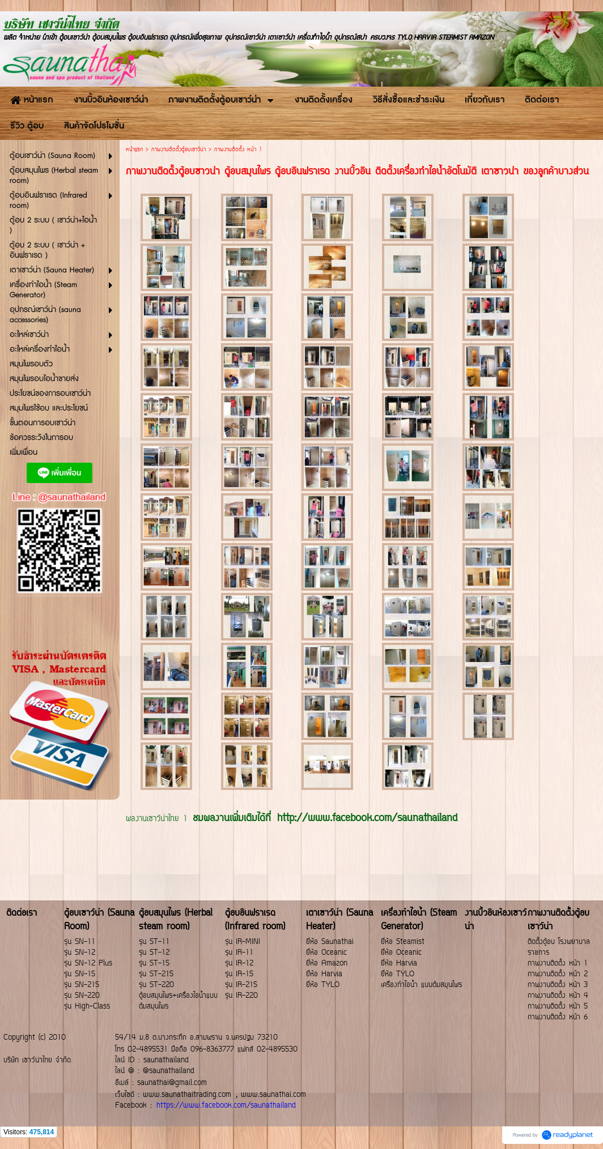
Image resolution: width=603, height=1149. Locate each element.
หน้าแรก (134, 150)
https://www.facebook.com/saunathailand (226, 1105)
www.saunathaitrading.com (187, 1095)
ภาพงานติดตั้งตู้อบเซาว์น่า (178, 150)
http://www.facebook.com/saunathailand (367, 818)
